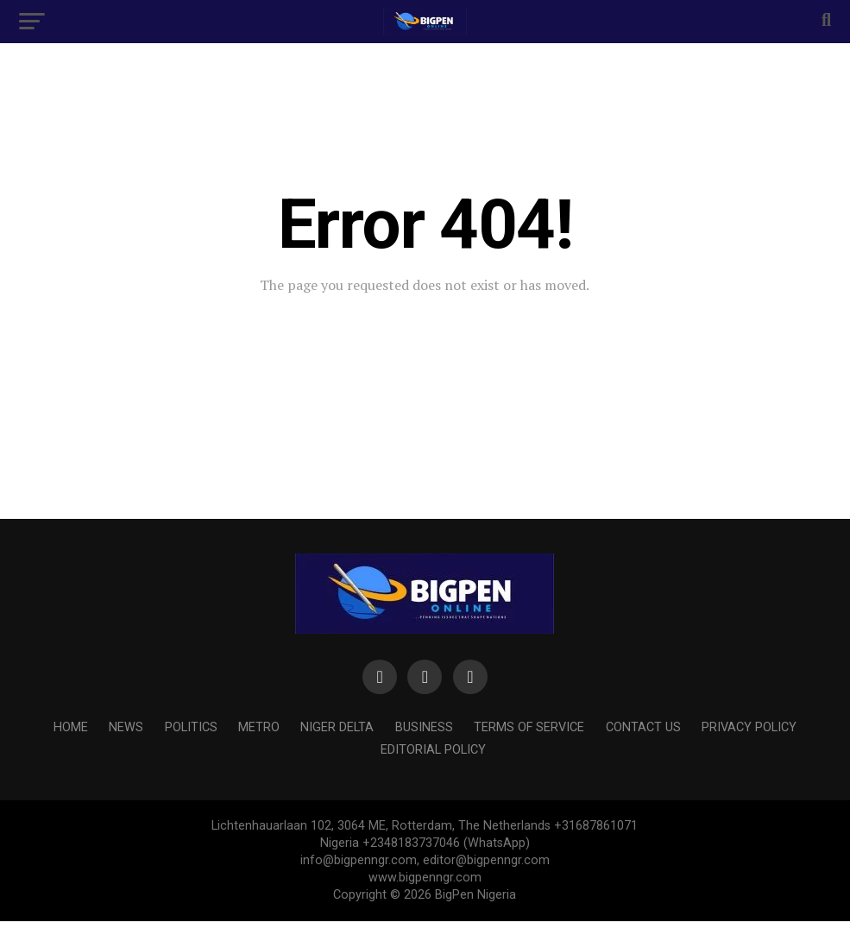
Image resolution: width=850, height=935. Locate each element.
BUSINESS (424, 727)
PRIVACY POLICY (749, 727)
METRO (259, 727)
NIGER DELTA (337, 727)
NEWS (126, 727)
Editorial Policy (433, 749)
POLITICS (191, 727)
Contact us (643, 727)
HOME (71, 727)
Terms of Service (529, 727)
